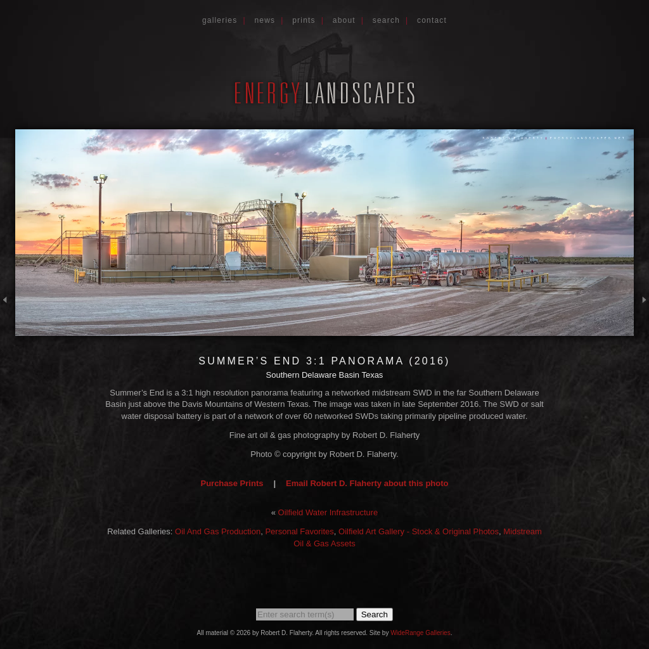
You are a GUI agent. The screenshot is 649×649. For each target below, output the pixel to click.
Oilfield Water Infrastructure (328, 512)
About (344, 20)
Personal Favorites (299, 531)
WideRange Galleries (420, 632)
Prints (304, 20)
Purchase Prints (231, 483)
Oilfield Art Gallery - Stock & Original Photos (418, 531)
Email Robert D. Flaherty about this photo (367, 483)
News (264, 20)
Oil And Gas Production (217, 531)
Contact (432, 20)
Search (386, 20)
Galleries (220, 20)
